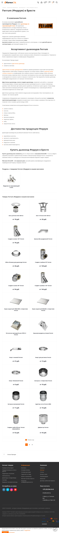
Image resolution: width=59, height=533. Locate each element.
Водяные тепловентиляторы (10, 482)
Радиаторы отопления (8, 473)
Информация (25, 465)
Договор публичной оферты (47, 480)
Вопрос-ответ (43, 474)
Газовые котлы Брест (8, 468)
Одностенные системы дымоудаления (12, 69)
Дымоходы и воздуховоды (9, 477)
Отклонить (12, 531)
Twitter (7, 489)
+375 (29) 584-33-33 (48, 489)
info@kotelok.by (47, 493)
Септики (4, 480)
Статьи (42, 472)
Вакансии (42, 478)
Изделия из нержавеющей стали (11, 186)
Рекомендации (44, 476)
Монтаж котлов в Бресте (27, 478)
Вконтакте (3, 489)
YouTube (15, 489)
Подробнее (27, 529)
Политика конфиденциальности (27, 481)
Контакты (23, 468)
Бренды (42, 470)
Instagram (11, 489)
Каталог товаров (7, 465)
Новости (42, 468)
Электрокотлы (6, 475)
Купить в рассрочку (26, 476)
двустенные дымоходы (18, 63)
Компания (43, 465)
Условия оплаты (25, 470)
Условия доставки (26, 472)
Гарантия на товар (26, 474)
